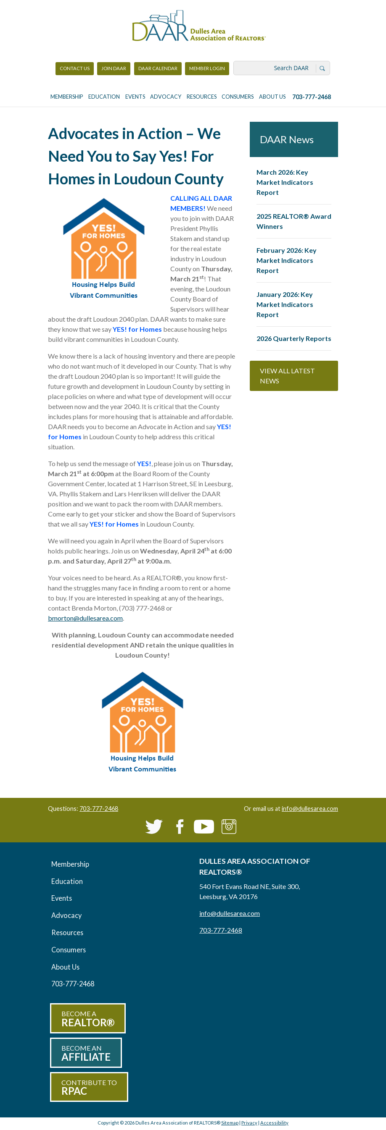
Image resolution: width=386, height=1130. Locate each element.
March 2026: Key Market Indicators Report (284, 182)
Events (135, 97)
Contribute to (89, 1087)
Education (104, 97)
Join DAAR (113, 68)
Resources (202, 97)
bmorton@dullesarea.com (85, 618)
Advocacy (165, 97)
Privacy (249, 1122)
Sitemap (229, 1122)
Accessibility (274, 1122)
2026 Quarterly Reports (293, 338)
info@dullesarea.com (310, 808)
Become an (86, 1053)
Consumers (238, 97)
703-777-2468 (311, 96)
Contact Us (75, 68)
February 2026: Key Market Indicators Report (286, 260)
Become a (87, 1018)
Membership (66, 97)
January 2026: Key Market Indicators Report (284, 304)
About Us (272, 97)
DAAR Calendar (157, 68)
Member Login (207, 70)
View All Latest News (287, 376)
